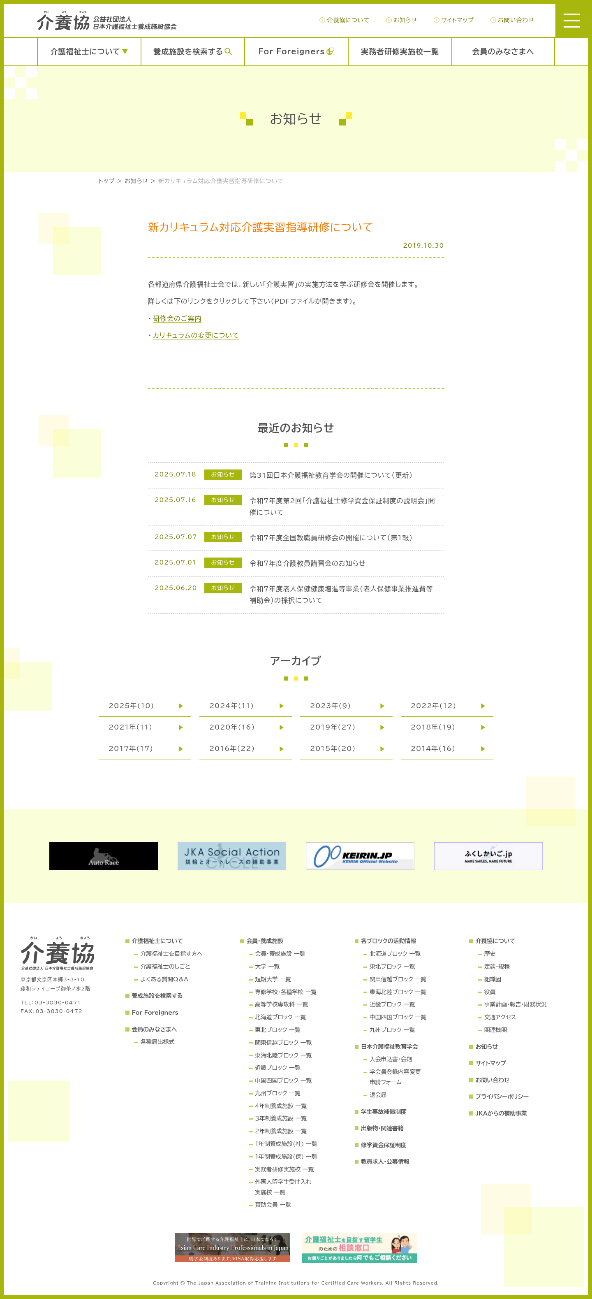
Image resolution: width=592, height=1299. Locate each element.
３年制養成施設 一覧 (281, 1118)
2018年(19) (433, 727)
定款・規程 (497, 966)
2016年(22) (232, 748)
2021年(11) (131, 727)
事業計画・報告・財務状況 (515, 1004)
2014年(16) (433, 748)
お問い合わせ (516, 20)
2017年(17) (131, 748)
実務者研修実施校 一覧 (284, 1169)
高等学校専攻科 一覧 (281, 1004)
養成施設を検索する (188, 51)
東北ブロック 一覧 (277, 1030)
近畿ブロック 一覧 (277, 1068)
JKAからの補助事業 (501, 1113)
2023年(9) (330, 705)
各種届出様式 (157, 1042)
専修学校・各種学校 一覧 (286, 992)
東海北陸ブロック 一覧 (283, 1055)
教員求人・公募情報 (385, 1161)
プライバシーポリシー (502, 1096)
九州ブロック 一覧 (277, 1093)
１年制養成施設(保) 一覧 (286, 1157)
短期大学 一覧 (273, 979)
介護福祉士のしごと (165, 966)
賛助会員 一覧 (273, 1205)
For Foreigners (292, 51)
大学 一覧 (267, 966)
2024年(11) (231, 705)
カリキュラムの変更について (196, 335)
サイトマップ (457, 20)
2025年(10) (131, 705)
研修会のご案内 (177, 318)
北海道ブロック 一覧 (280, 1017)
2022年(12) (433, 705)
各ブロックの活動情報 (388, 941)
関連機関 (495, 1030)
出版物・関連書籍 (382, 1128)
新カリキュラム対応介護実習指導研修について (221, 181)
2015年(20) (333, 748)
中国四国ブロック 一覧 (283, 1080)
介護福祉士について (85, 51)
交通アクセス (500, 1017)
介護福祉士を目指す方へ (171, 954)
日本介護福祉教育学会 (389, 1047)
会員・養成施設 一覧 (280, 954)
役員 (490, 992)
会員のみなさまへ (503, 51)
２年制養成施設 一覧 (281, 1131)
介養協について (348, 20)
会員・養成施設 (264, 941)
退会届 (378, 1095)
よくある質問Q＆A (164, 979)
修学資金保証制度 (384, 1145)
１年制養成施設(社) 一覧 (286, 1144)
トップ (107, 181)
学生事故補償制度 (384, 1112)
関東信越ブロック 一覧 (283, 1043)
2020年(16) (232, 727)
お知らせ (405, 20)
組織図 (493, 979)
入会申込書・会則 (391, 1059)
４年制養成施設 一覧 (281, 1106)
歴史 (490, 954)
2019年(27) (333, 727)
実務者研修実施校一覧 (400, 51)
